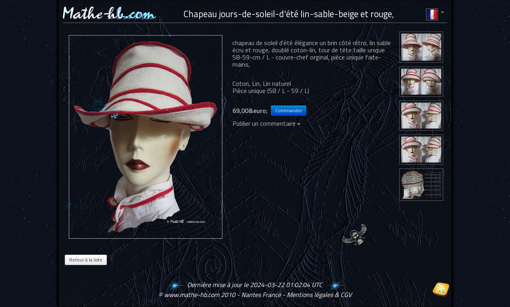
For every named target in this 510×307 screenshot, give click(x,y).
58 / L (277, 90)
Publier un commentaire (266, 123)
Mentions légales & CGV (319, 294)
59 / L (299, 90)
